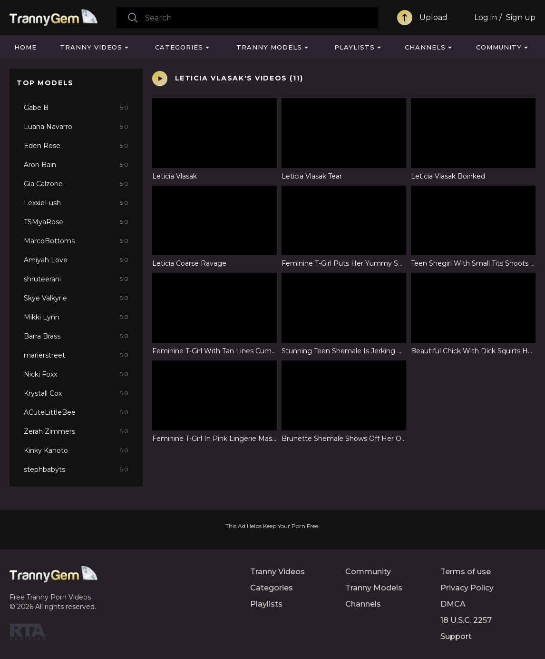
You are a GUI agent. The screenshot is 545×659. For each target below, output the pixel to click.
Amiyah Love (76, 260)
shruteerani (76, 279)
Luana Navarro (76, 126)
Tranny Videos (91, 47)
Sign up (520, 17)
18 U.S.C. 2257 (466, 620)
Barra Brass (76, 336)
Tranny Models (269, 47)
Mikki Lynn (76, 317)
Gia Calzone (76, 183)
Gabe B (76, 107)
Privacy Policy (467, 587)
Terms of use (465, 571)
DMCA (453, 604)
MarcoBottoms (76, 240)
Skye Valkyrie (76, 298)
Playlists (354, 47)
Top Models (45, 83)
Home (25, 47)
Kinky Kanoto (76, 450)
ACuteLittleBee (76, 412)
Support (456, 636)
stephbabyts (76, 469)
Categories (179, 47)
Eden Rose (76, 145)
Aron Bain (76, 164)
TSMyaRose (76, 221)
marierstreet (76, 355)
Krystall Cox (76, 393)
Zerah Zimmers (76, 431)
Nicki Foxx (76, 374)
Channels (425, 47)
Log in (485, 17)
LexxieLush (76, 202)
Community (499, 47)
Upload (433, 17)
